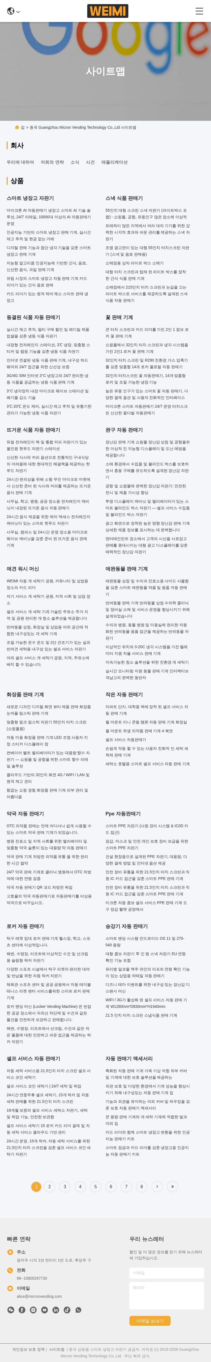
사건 (90, 162)
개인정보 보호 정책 (28, 1349)
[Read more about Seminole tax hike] (157, 1187)
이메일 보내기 (150, 1321)
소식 (75, 162)
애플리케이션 (114, 162)
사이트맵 (57, 1349)
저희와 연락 (52, 162)
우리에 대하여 (20, 162)
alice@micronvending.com (39, 1296)
